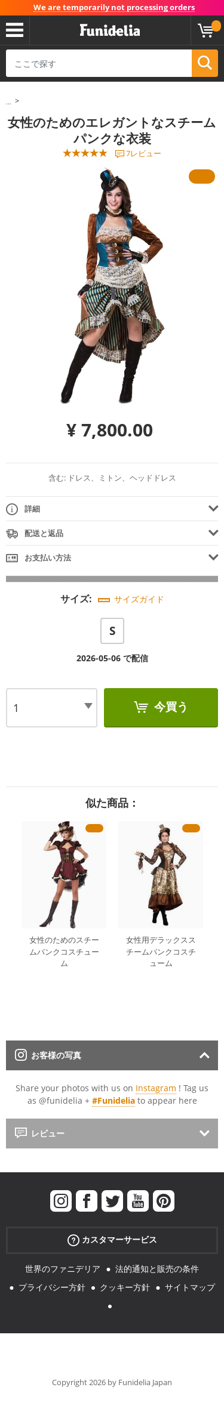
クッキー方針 (125, 1287)
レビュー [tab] (40, 1133)
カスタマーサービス (112, 1240)
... (8, 101)
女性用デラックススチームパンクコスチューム (161, 951)
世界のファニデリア (62, 1268)
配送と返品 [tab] (34, 534)
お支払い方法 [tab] (38, 558)
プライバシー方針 (52, 1287)
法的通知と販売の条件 (157, 1268)
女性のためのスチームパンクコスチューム (64, 951)
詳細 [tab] (23, 509)
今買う (169, 706)
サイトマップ (190, 1287)
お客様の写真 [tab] (48, 1055)
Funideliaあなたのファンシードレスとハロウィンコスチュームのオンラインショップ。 (110, 30)
